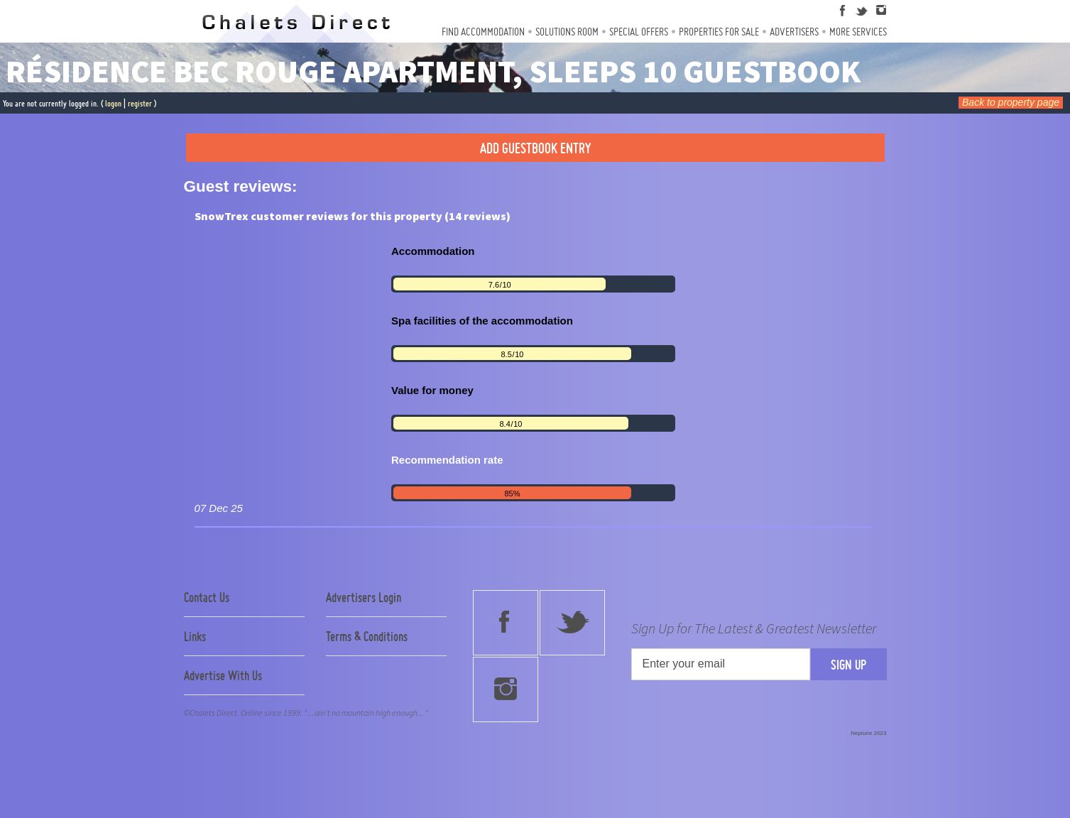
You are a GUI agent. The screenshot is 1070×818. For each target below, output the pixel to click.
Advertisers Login (363, 597)
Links (195, 636)
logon (113, 103)
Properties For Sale (719, 31)
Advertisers (794, 31)
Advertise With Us (223, 675)
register (140, 103)
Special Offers (638, 31)
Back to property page (1010, 102)
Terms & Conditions (367, 636)
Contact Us (206, 597)
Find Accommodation (483, 31)
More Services (858, 31)
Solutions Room (567, 31)
